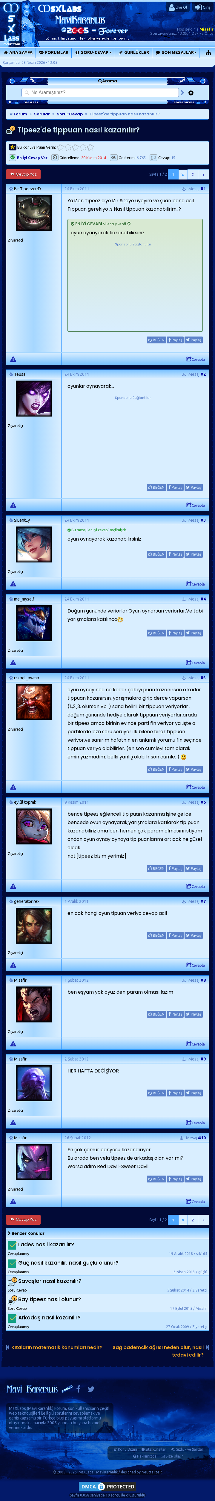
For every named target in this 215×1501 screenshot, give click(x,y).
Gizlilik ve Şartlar (189, 1449)
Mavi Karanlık (40, 1408)
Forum (18, 114)
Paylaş (175, 340)
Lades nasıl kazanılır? (46, 1244)
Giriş (203, 7)
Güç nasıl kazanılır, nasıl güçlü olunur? (68, 1262)
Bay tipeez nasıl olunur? (49, 1299)
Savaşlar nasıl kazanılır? (50, 1281)
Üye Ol (178, 7)
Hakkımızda (146, 1456)
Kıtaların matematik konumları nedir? (56, 1347)
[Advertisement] (133, 284)
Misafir (206, 29)
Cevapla (195, 359)
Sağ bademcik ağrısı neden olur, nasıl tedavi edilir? (158, 1351)
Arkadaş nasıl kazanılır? (49, 1317)
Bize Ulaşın (174, 1456)
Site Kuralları (156, 1449)
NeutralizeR (152, 1472)
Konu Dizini (127, 1449)
